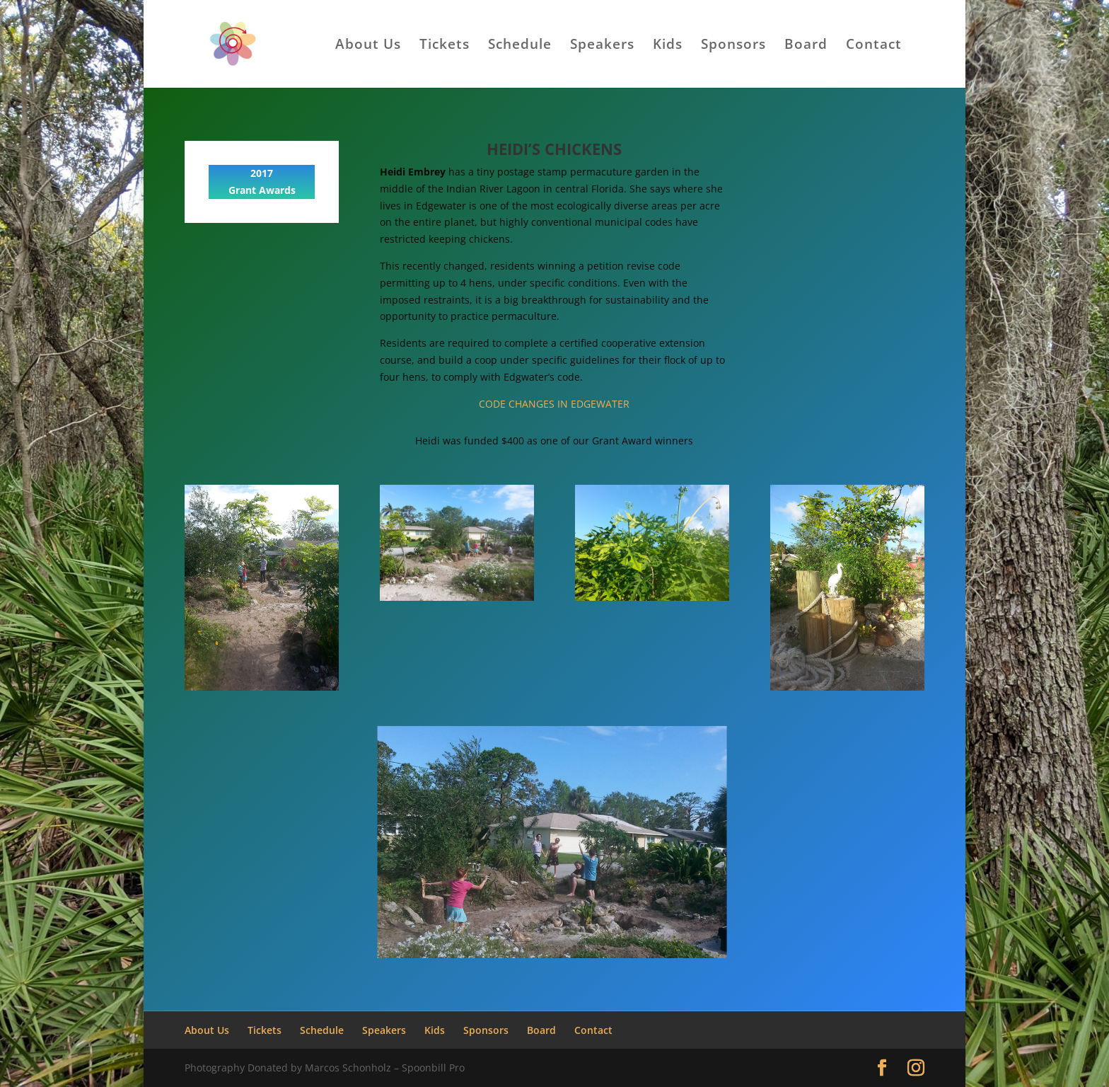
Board (806, 46)
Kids (668, 46)
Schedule (520, 46)
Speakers (602, 46)
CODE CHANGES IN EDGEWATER (554, 403)
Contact (874, 46)
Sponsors (733, 46)
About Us (368, 46)
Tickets (444, 46)
